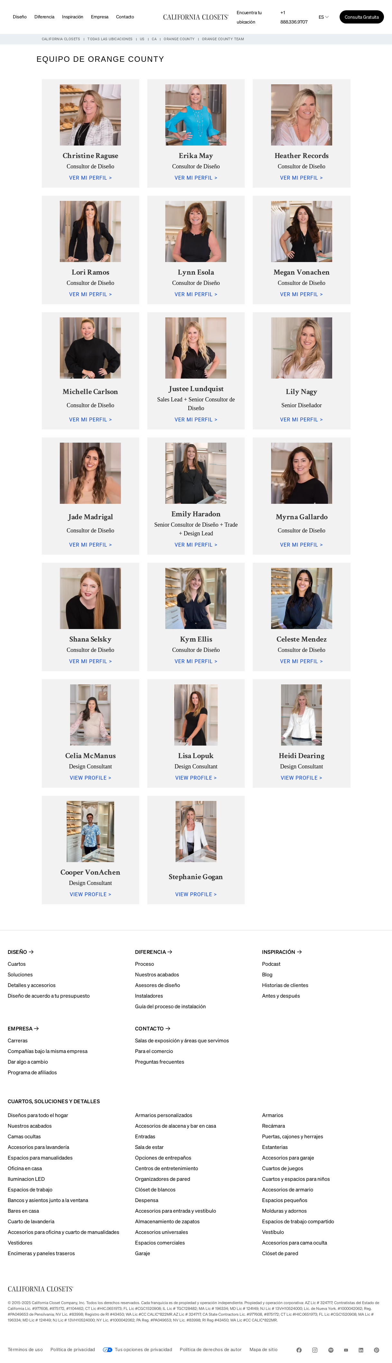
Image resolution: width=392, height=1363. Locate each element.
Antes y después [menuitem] (281, 995)
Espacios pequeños (284, 1200)
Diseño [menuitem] (17, 951)
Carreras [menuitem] (18, 1040)
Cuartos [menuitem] (17, 963)
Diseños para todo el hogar (38, 1115)
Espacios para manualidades (40, 1157)
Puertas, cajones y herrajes (292, 1136)
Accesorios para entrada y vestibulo (175, 1210)
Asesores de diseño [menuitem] (157, 985)
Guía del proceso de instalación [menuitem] (170, 1006)
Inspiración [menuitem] (278, 951)
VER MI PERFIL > (90, 178)
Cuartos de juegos (282, 1168)
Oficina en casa (25, 1168)
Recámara (273, 1125)
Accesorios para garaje (288, 1157)
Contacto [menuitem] (149, 1028)
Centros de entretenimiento (166, 1168)
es (321, 17)
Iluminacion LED (26, 1178)
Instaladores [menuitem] (149, 995)
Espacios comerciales (160, 1242)
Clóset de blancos (155, 1189)
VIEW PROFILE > (90, 778)
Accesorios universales (161, 1231)
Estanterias (275, 1146)
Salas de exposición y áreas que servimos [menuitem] (182, 1040)
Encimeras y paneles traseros (41, 1253)
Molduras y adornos (284, 1210)
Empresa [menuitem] (20, 1028)
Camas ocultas (24, 1136)
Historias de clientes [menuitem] (285, 985)
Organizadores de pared (162, 1178)
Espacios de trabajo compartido (298, 1221)
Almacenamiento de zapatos (167, 1221)
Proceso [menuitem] (144, 963)
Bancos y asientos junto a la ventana (48, 1200)
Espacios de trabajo (30, 1189)
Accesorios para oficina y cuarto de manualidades (63, 1231)
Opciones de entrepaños (163, 1157)
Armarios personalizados (163, 1115)
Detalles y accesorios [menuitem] (32, 985)
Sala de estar (149, 1146)
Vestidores (20, 1242)
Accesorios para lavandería (38, 1146)
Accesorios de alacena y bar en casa (175, 1125)
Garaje (142, 1253)
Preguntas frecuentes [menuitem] (159, 1061)
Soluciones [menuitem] (20, 974)
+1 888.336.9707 (293, 16)
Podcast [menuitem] (271, 963)
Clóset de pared (280, 1253)
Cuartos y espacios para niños (296, 1178)
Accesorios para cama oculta (294, 1242)
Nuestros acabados (30, 1125)
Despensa (146, 1200)
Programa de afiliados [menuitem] (32, 1072)
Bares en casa (23, 1210)
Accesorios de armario (287, 1189)
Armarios (272, 1115)
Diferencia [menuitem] (150, 951)
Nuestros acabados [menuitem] (157, 974)
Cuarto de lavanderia (31, 1221)
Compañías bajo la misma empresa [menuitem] (47, 1051)
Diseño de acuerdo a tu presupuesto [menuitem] (49, 995)
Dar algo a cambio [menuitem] (28, 1061)
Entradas (145, 1136)
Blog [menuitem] (267, 974)
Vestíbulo (273, 1231)
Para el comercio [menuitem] (154, 1051)
